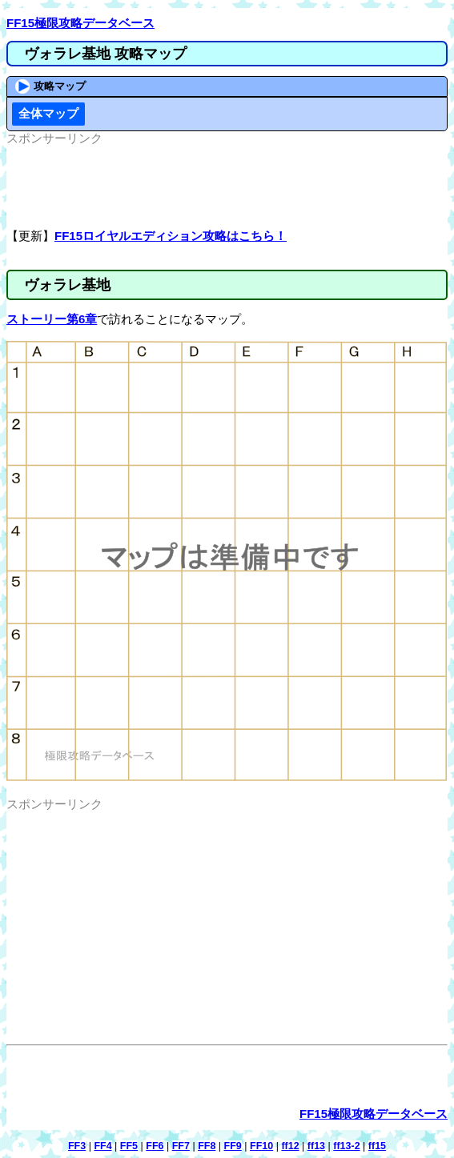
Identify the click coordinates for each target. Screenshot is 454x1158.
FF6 (154, 1146)
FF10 (261, 1146)
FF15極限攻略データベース (80, 23)
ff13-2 (346, 1146)
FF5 (129, 1146)
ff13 (316, 1146)
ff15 (377, 1146)
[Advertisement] (227, 186)
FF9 (233, 1146)
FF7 (181, 1146)
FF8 (206, 1146)
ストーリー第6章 (51, 319)
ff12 (290, 1146)
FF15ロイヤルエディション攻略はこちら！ (170, 235)
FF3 (77, 1146)
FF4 (102, 1146)
